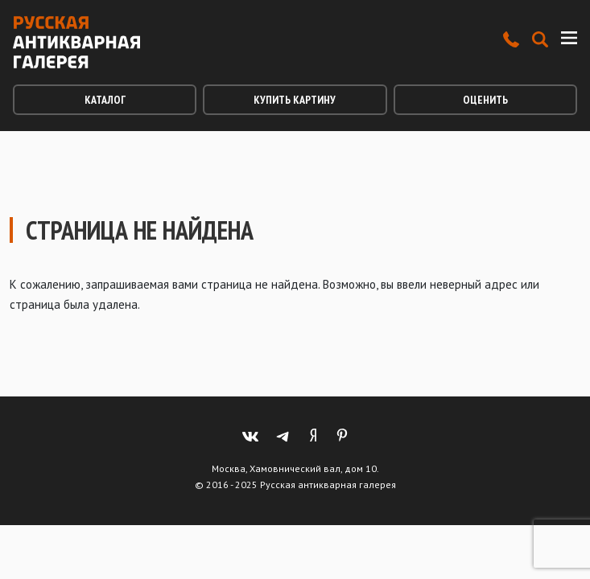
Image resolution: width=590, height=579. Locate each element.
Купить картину (295, 99)
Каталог (105, 99)
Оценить (485, 99)
